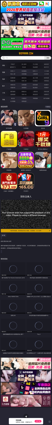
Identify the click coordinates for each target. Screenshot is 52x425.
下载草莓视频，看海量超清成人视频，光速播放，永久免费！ (30, 231)
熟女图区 (35, 87)
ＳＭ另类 (46, 74)
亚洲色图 (24, 84)
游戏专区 (46, 64)
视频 (3, 72)
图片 (3, 86)
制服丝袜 (12, 81)
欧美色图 (35, 84)
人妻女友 (35, 91)
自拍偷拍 (24, 71)
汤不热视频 (46, 98)
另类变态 (46, 81)
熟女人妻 (12, 74)
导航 (3, 100)
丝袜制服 (24, 74)
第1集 (3, 235)
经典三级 (24, 81)
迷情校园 (12, 94)
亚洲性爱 (12, 78)
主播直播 (35, 74)
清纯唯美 (24, 87)
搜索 (48, 58)
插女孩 (13, 98)
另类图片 (46, 87)
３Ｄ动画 (46, 71)
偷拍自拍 (24, 78)
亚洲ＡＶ (12, 71)
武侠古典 (46, 91)
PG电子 (13, 64)
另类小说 (24, 94)
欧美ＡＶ (35, 71)
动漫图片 (46, 84)
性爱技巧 (46, 94)
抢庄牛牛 (46, 67)
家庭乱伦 (24, 91)
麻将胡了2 (13, 67)
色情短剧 (24, 101)
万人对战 (35, 64)
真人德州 (24, 64)
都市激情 (12, 91)
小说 (3, 93)
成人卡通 (35, 78)
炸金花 (24, 67)
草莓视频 (35, 98)
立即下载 (38, 421)
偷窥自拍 (12, 84)
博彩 (3, 65)
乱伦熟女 (35, 81)
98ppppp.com (26, 53)
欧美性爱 (46, 78)
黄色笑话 (35, 94)
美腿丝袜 (12, 87)
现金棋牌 (35, 67)
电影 (3, 79)
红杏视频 (12, 101)
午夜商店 (24, 98)
